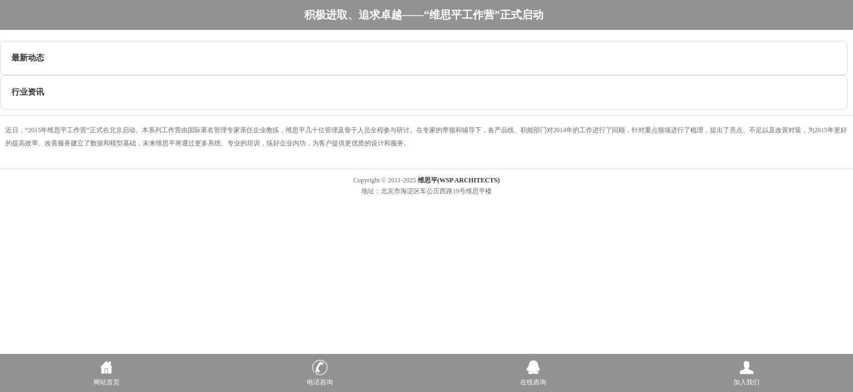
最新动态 (27, 57)
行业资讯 (27, 92)
